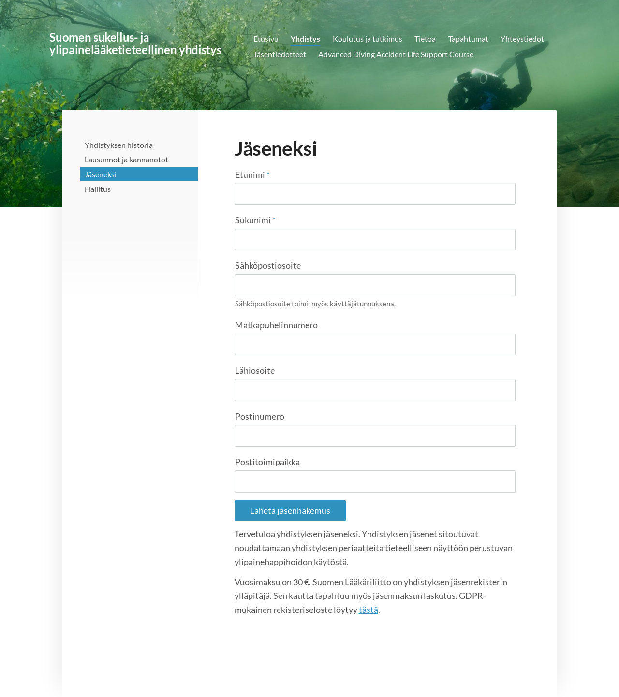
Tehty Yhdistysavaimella (486, 669)
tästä (368, 499)
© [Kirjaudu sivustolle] (105, 669)
